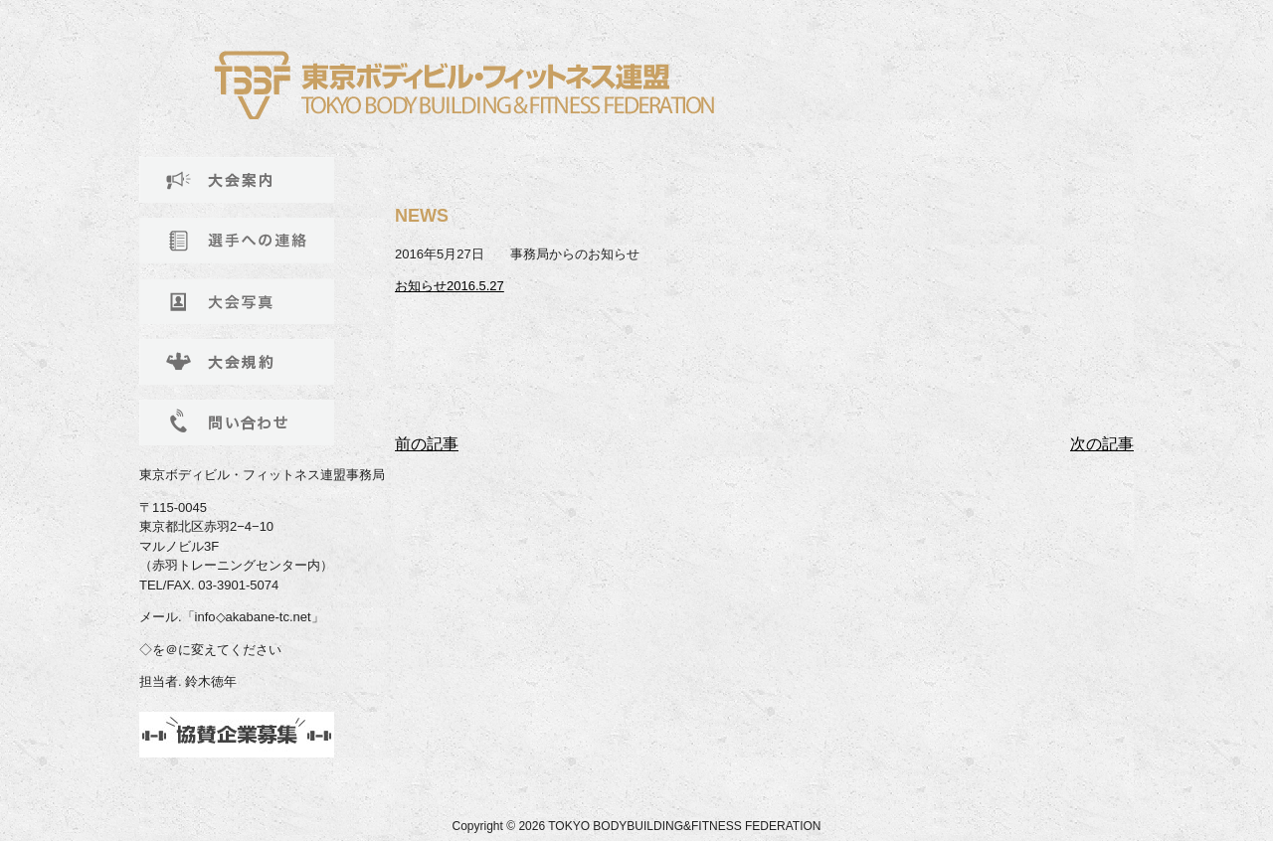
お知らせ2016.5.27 (449, 285)
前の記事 (426, 443)
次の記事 (1102, 443)
